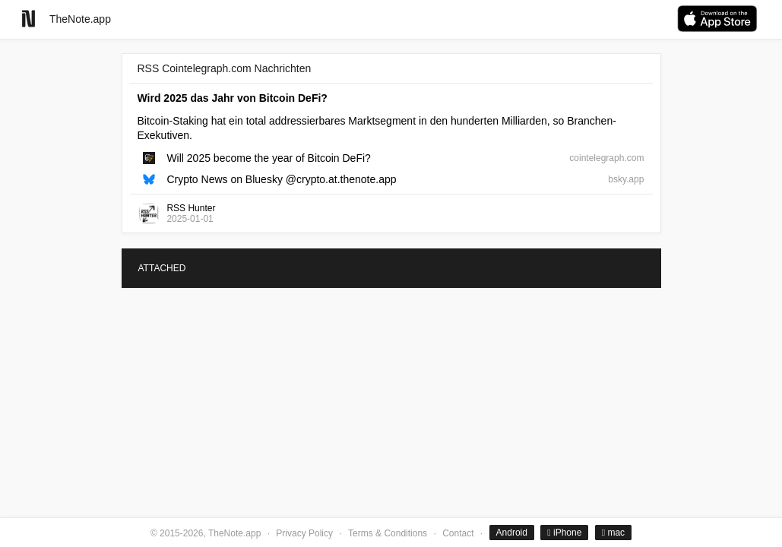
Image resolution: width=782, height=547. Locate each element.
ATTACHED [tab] (162, 268)
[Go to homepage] (28, 18)
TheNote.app (80, 19)
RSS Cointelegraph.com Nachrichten (225, 68)
